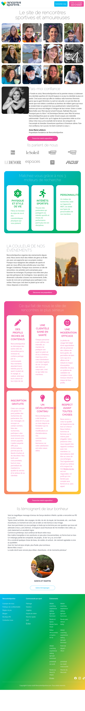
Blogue (4, 613)
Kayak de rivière (31, 613)
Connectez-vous (60, 4)
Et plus (28, 623)
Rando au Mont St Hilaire (52, 672)
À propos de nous (8, 603)
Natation (29, 607)
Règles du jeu (68, 469)
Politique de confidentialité (11, 607)
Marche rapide (31, 617)
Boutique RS (6, 617)
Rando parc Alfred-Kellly (64, 622)
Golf (27, 620)
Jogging (28, 610)
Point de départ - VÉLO (63, 648)
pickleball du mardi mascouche (64, 664)
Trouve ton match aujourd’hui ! (42, 138)
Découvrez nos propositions (42, 292)
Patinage (29, 603)
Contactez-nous (7, 620)
